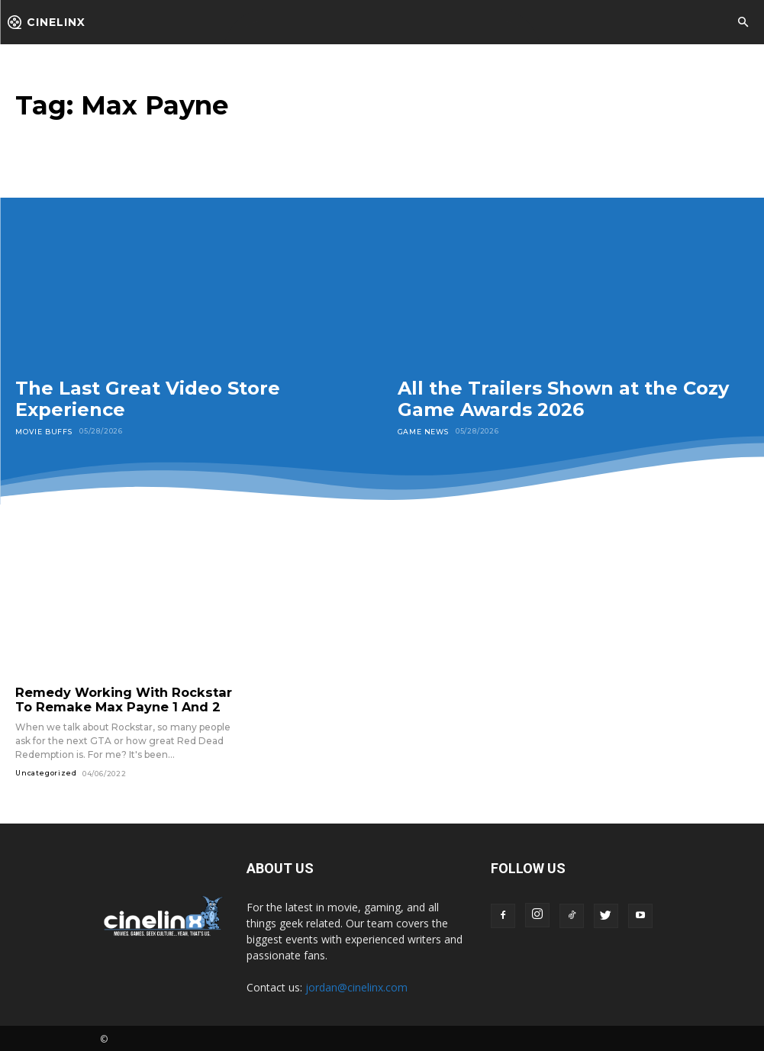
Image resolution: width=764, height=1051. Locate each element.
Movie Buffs (43, 431)
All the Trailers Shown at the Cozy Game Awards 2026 (563, 399)
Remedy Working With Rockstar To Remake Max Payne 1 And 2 (124, 698)
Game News (423, 431)
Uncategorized (45, 770)
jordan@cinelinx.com (356, 985)
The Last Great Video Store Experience (147, 399)
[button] (742, 23)
